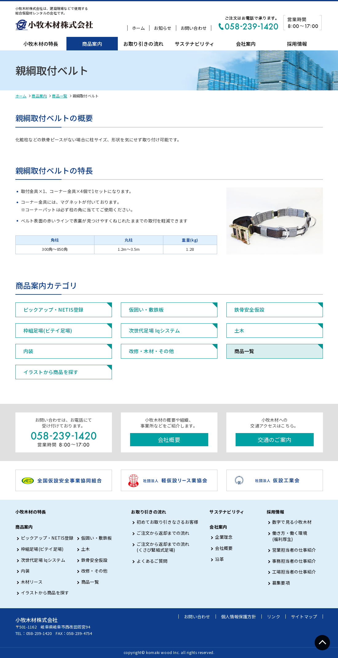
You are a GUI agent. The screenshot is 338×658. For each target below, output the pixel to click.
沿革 (219, 559)
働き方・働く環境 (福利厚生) (289, 536)
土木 (239, 330)
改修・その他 (94, 571)
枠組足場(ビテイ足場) (47, 330)
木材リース (31, 582)
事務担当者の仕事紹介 (294, 561)
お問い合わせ (194, 28)
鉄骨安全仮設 (249, 309)
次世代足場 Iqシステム (154, 330)
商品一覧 (59, 95)
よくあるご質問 (152, 561)
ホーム (138, 28)
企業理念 (224, 537)
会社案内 (246, 43)
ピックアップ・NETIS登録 (53, 309)
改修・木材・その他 (151, 351)
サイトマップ (304, 616)
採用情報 (297, 43)
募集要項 (281, 583)
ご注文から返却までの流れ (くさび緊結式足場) (163, 547)
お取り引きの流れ (143, 43)
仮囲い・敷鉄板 (146, 309)
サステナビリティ (194, 43)
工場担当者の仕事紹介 (294, 572)
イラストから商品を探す (50, 372)
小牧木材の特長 (40, 43)
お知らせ (162, 28)
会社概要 (169, 439)
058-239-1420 (39, 633)
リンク (273, 616)
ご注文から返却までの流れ (163, 533)
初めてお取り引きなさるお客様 (167, 522)
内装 (28, 351)
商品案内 (92, 43)
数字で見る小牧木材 (292, 522)
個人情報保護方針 (238, 616)
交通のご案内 (275, 439)
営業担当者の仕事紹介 (294, 550)
